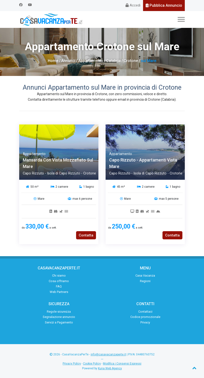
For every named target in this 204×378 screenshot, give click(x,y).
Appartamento (90, 60)
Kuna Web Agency (110, 368)
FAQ (59, 286)
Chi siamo (59, 275)
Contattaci (145, 311)
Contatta (86, 235)
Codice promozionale (145, 317)
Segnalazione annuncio (59, 317)
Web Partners (59, 292)
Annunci (68, 60)
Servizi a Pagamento (59, 322)
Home (53, 60)
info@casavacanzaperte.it (108, 354)
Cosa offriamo (59, 281)
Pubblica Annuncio (164, 5)
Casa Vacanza (145, 275)
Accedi (133, 5)
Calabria (113, 60)
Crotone (131, 60)
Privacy (145, 322)
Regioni (145, 281)
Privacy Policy (72, 363)
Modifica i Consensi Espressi (122, 363)
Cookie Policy (92, 363)
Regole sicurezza (59, 311)
